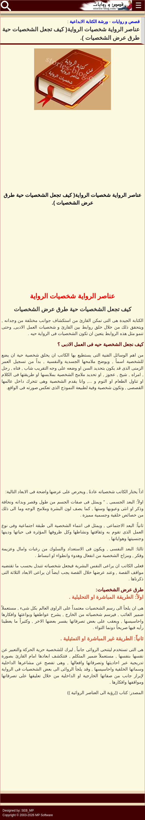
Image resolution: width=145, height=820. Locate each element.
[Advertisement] (72, 151)
